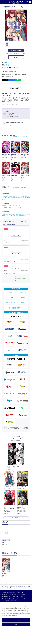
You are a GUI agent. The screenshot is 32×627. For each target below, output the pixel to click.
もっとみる (15, 517)
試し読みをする (16, 50)
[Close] (30, 604)
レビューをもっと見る (20, 276)
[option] (6, 537)
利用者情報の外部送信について (15, 600)
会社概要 (4, 592)
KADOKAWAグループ (7, 596)
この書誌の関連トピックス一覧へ (19, 187)
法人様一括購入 (22, 594)
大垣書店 (9, 292)
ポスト (5, 79)
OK (16, 624)
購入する (16, 57)
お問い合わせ (5, 598)
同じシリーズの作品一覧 (21, 136)
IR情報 (8, 592)
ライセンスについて (6, 594)
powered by (21, 278)
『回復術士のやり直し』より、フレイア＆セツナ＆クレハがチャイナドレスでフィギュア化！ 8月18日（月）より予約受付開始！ (16, 197)
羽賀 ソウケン (8, 62)
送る (19, 79)
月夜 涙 (6, 65)
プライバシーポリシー (14, 598)
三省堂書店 (22, 297)
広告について (20, 592)
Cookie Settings (16, 620)
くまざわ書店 (9, 297)
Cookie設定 (4, 600)
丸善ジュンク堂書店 (10, 302)
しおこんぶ (15, 67)
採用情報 (13, 592)
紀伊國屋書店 (22, 292)
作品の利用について (17, 596)
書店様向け (14, 594)
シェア (12, 79)
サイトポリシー (24, 598)
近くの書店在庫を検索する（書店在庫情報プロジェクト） (16, 307)
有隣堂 (22, 302)
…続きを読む (9, 102)
